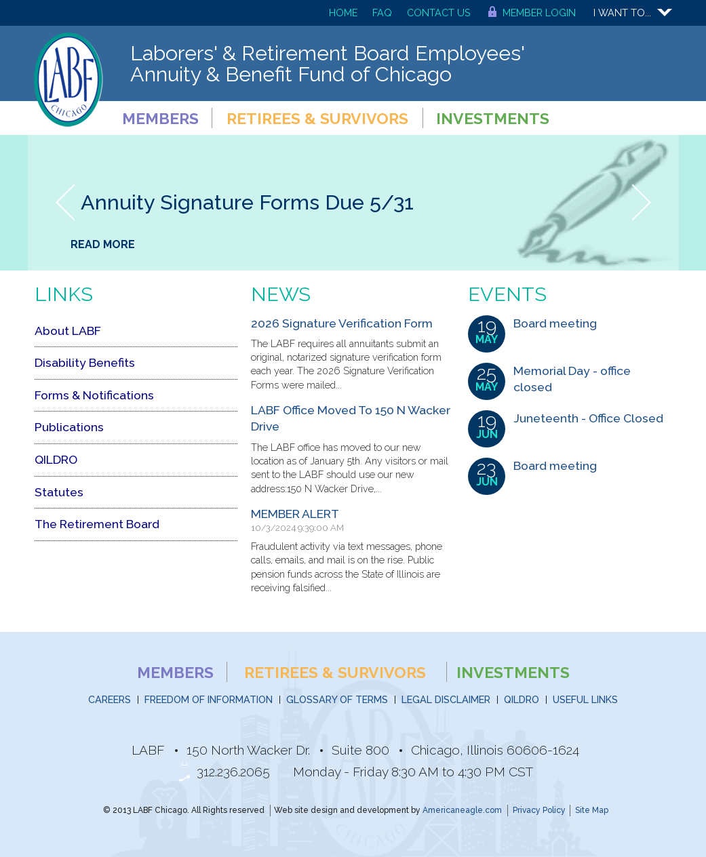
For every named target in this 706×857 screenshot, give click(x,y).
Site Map (591, 810)
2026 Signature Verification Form (342, 323)
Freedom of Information (208, 699)
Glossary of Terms (337, 699)
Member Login (539, 12)
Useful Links (585, 699)
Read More (103, 244)
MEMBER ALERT (295, 513)
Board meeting (555, 323)
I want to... (622, 12)
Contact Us (439, 12)
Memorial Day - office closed (572, 379)
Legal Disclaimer (445, 699)
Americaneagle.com (462, 810)
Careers (109, 699)
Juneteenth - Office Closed (588, 418)
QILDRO (521, 699)
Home (343, 12)
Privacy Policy (539, 810)
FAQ (382, 12)
